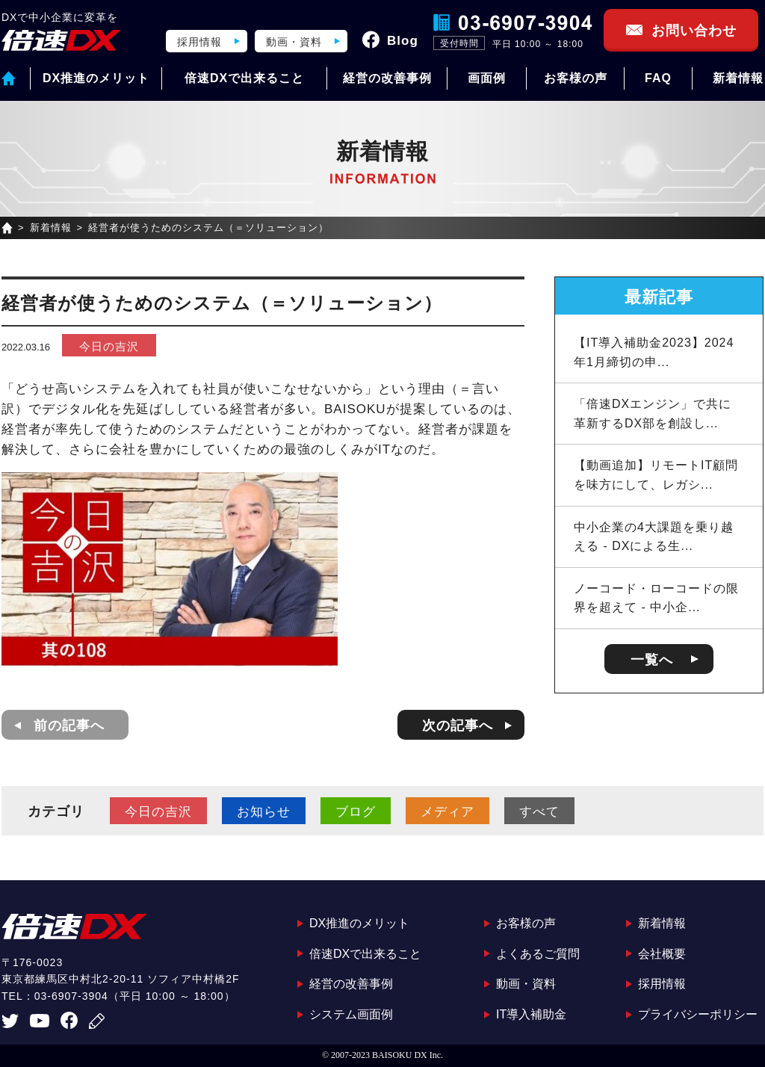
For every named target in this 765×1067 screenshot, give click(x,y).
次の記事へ (457, 725)
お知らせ (264, 812)
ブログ (355, 812)
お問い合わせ (694, 30)
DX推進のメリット (96, 78)
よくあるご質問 (538, 953)
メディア (447, 812)
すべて (539, 812)
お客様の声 (575, 78)
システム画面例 (351, 1014)
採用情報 (199, 42)
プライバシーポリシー (698, 1014)
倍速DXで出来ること (244, 78)
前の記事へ (69, 725)
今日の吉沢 (109, 346)
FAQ (658, 78)
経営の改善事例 (387, 78)
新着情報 (738, 78)
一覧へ (652, 659)
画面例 (487, 78)
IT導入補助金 (531, 1014)
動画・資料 (294, 42)
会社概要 (662, 953)
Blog (402, 41)
